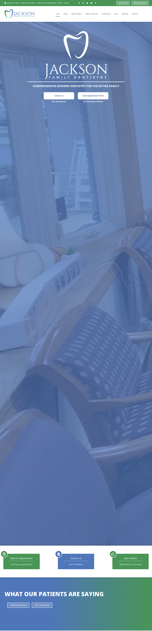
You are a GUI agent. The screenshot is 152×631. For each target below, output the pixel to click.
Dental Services (91, 14)
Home (58, 14)
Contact (135, 14)
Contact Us (76, 558)
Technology (106, 14)
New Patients (76, 14)
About (65, 14)
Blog (116, 14)
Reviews (125, 14)
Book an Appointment (21, 558)
